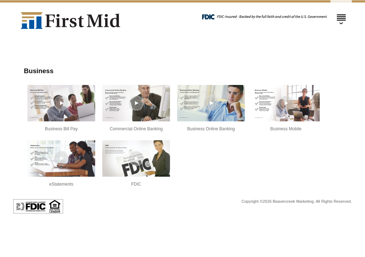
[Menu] (341, 14)
